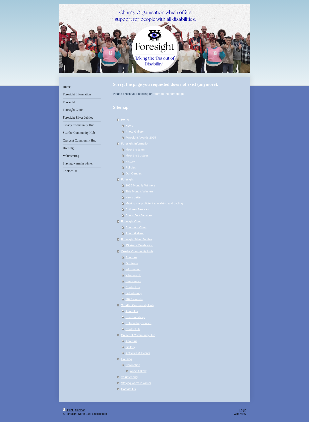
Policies (130, 167)
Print (68, 410)
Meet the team (135, 149)
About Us (131, 311)
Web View (240, 413)
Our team (131, 263)
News (129, 125)
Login (242, 410)
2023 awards (134, 299)
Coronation (132, 365)
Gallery (130, 347)
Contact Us (132, 329)
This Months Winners (139, 191)
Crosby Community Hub (137, 251)
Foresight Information (135, 143)
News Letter (133, 197)
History (130, 161)
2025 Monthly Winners (140, 185)
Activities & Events (137, 353)
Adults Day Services (138, 215)
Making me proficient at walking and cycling (154, 203)
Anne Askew (138, 371)
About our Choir (135, 227)
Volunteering (133, 293)
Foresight (127, 179)
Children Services (137, 209)
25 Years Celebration (139, 245)
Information (132, 269)
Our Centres (133, 173)
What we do (133, 275)
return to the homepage (168, 93)
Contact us (132, 287)
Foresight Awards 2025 (140, 137)
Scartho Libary (135, 317)
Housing (126, 359)
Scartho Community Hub (137, 305)
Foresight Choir (131, 221)
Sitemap (80, 410)
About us (131, 257)
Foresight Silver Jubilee (136, 239)
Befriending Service (138, 323)
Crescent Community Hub (138, 335)
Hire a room (133, 281)
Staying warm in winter (136, 383)
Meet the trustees (137, 155)
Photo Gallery (134, 131)
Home (125, 119)
